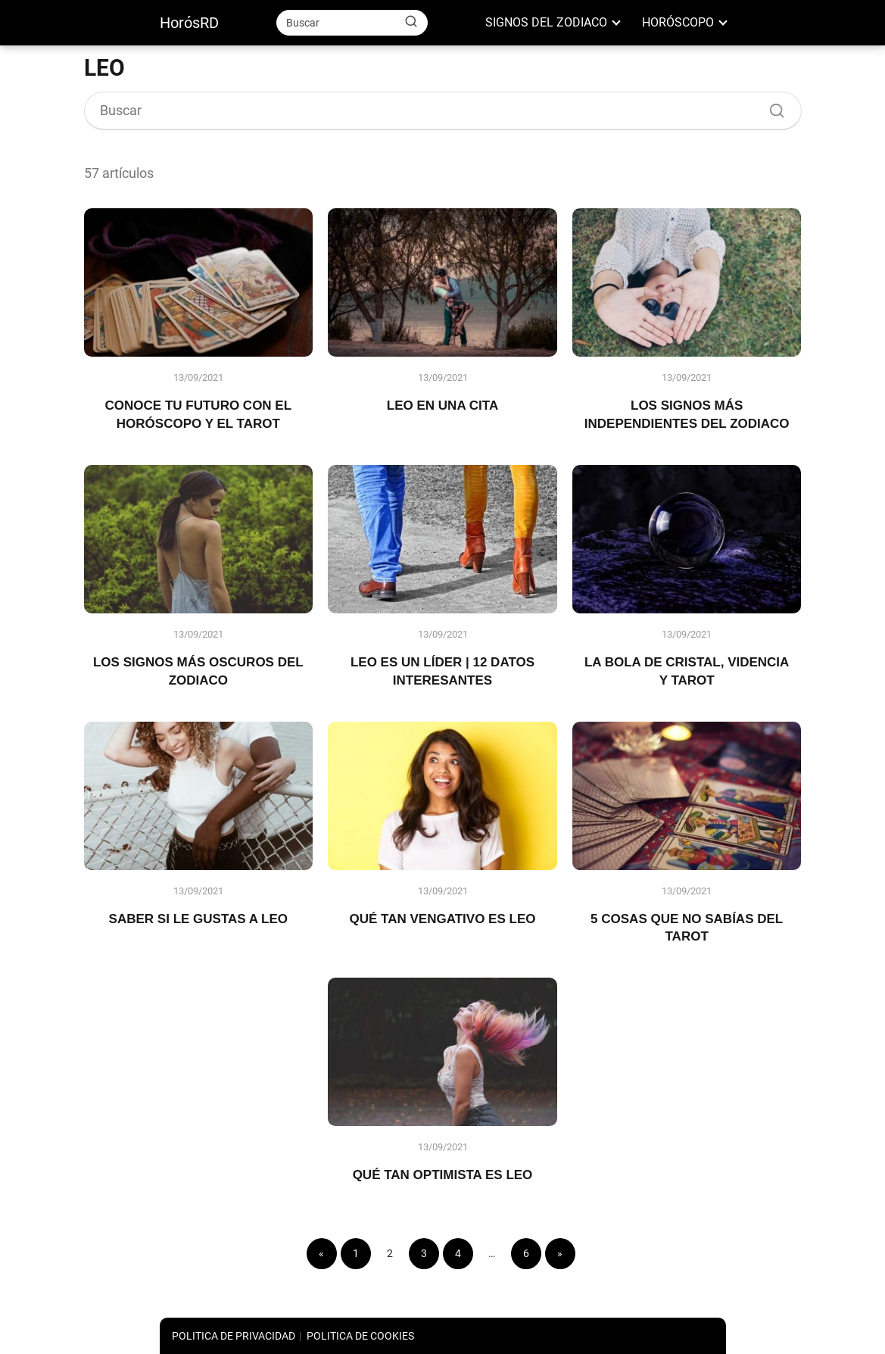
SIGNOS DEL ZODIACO (546, 22)
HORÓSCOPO (678, 22)
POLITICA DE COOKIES (360, 1336)
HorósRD (189, 23)
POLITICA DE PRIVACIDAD (233, 1336)
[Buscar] (411, 22)
